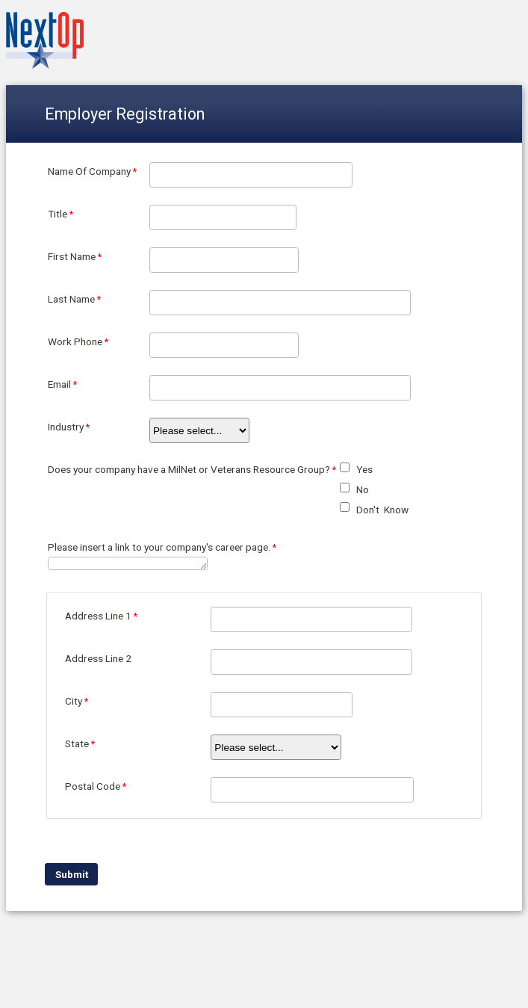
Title (57, 214)
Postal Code (92, 786)
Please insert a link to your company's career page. (159, 547)
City (73, 701)
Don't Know (382, 510)
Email (59, 384)
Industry (66, 427)
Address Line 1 (98, 616)
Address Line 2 (98, 658)
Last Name (71, 299)
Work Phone (75, 341)
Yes (364, 469)
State (77, 743)
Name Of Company (89, 171)
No (362, 489)
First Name (72, 256)
